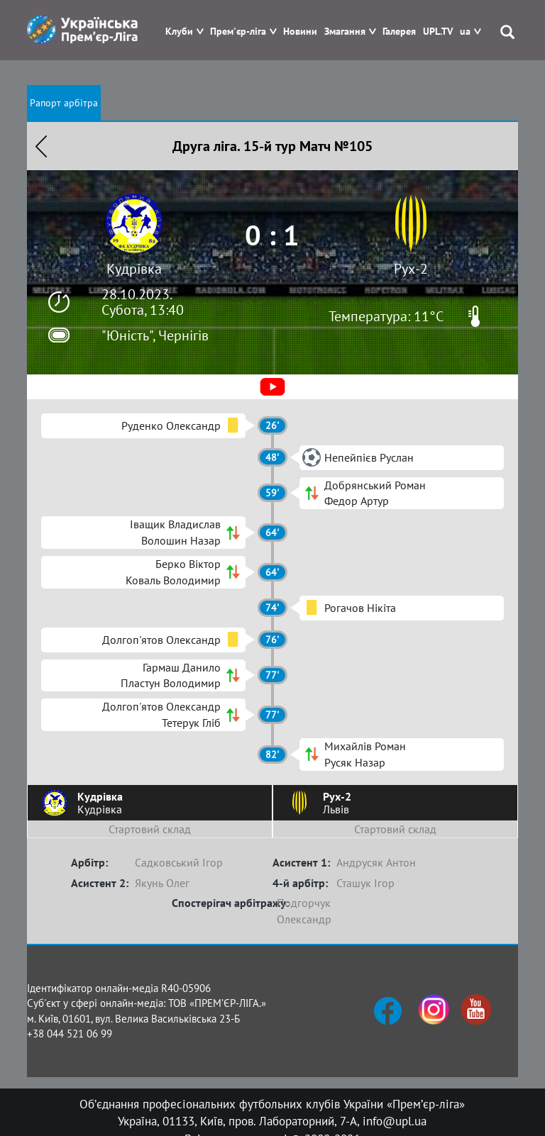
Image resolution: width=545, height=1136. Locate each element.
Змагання (344, 31)
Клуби (179, 31)
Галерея (399, 31)
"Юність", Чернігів (155, 335)
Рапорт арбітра (64, 102)
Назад (41, 146)
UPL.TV (438, 31)
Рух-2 (411, 269)
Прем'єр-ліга (238, 31)
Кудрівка (134, 269)
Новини (300, 31)
